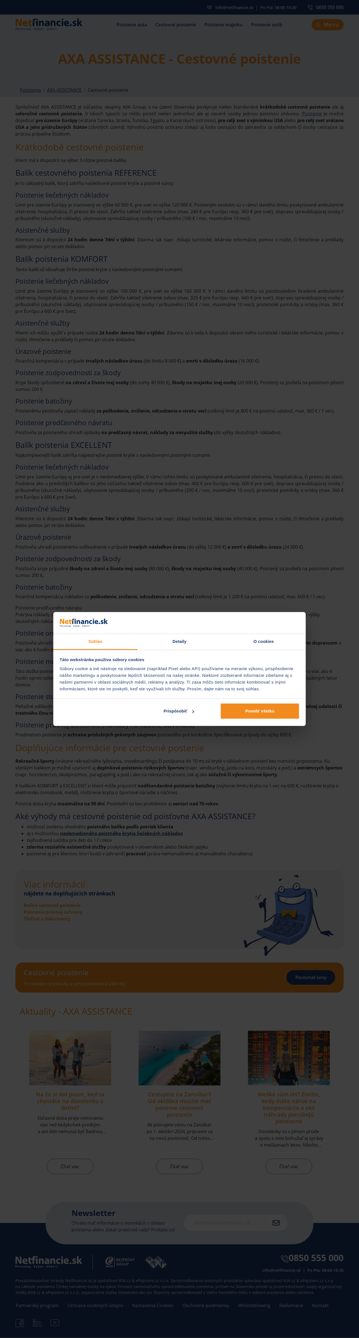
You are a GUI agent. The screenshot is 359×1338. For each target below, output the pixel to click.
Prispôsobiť (179, 711)
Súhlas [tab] (95, 641)
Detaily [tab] (179, 641)
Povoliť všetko (259, 711)
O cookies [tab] (264, 641)
